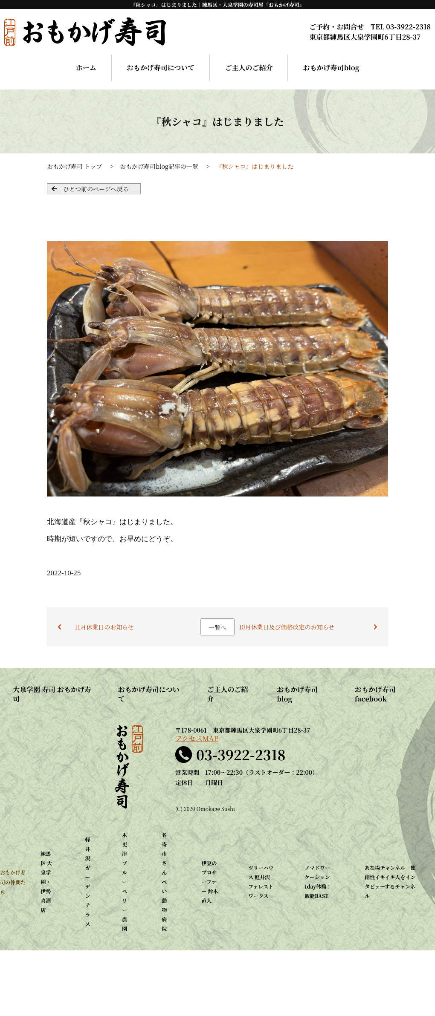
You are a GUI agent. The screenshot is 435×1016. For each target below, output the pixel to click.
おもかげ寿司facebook (375, 694)
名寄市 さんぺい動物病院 (164, 881)
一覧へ (217, 627)
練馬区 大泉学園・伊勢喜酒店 (46, 881)
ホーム (86, 67)
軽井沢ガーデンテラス (87, 881)
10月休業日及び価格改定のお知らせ (286, 627)
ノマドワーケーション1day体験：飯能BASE (317, 881)
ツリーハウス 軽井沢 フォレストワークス (260, 881)
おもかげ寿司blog (331, 67)
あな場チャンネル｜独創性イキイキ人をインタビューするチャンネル (390, 881)
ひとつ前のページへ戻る (95, 189)
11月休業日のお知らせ (104, 627)
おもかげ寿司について (161, 67)
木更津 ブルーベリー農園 (124, 881)
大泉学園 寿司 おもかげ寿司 (52, 694)
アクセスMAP (196, 738)
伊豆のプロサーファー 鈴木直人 (209, 881)
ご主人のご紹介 (249, 67)
